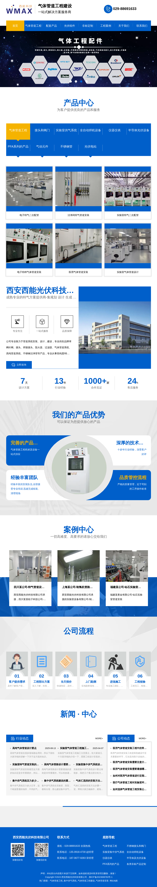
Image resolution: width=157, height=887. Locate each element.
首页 (15, 25)
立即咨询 (19, 364)
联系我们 (141, 25)
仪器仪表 (107, 858)
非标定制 (87, 25)
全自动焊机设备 (135, 852)
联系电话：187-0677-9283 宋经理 (75, 858)
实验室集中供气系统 (113, 852)
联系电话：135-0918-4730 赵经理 (75, 852)
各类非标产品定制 (136, 864)
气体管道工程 (33, 25)
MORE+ (99, 738)
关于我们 (123, 25)
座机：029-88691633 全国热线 (73, 846)
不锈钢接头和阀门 (136, 846)
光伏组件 (69, 25)
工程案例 (105, 25)
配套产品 (51, 25)
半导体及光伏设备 (136, 858)
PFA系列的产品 (111, 864)
